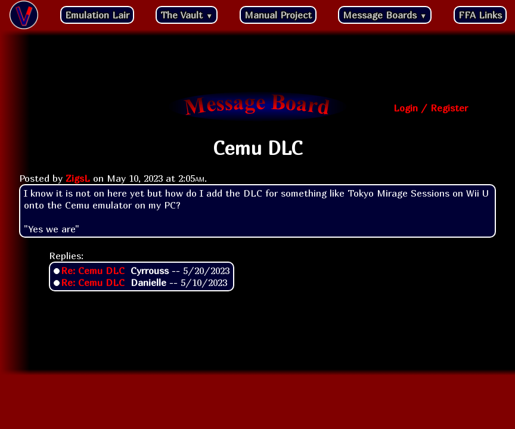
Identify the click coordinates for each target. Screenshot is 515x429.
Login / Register (430, 108)
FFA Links (480, 15)
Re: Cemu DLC (93, 270)
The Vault (186, 15)
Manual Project (278, 15)
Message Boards (385, 15)
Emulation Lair (97, 15)
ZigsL (78, 178)
